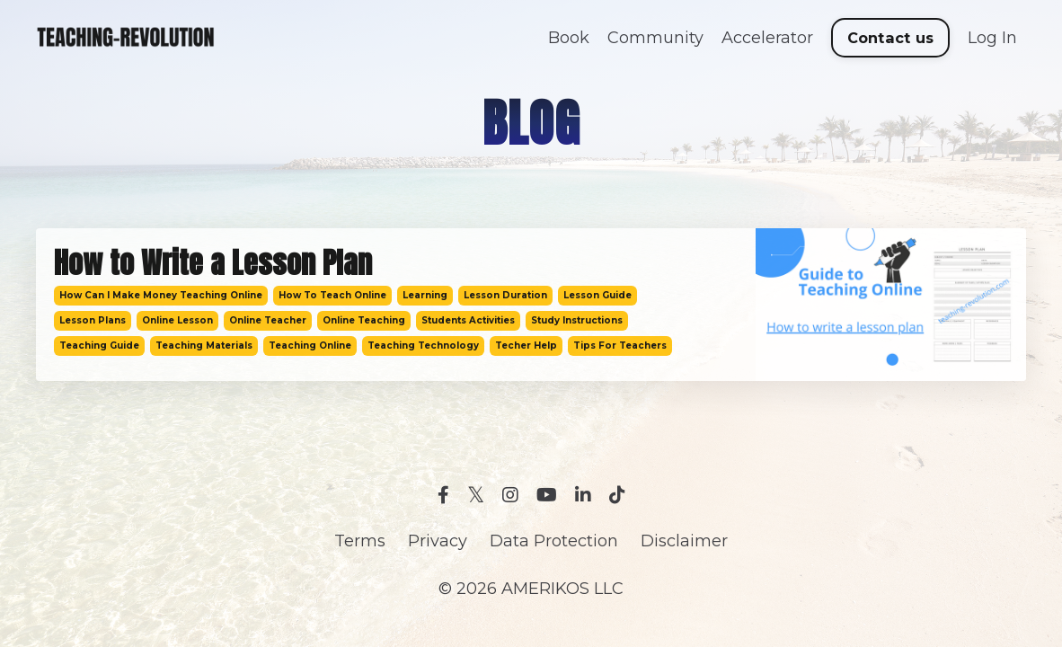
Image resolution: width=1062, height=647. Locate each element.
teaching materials (203, 345)
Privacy (437, 541)
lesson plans (92, 320)
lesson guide (597, 295)
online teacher (267, 320)
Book (568, 38)
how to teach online (332, 295)
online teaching (364, 320)
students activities (468, 320)
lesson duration (505, 295)
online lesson (177, 320)
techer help (526, 345)
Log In (992, 38)
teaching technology (423, 345)
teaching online (310, 345)
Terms (359, 541)
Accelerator (767, 38)
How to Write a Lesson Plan (213, 263)
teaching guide (99, 345)
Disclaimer (684, 541)
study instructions (577, 320)
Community (655, 38)
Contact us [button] (890, 38)
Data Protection (554, 541)
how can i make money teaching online (160, 295)
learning (425, 295)
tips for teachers (620, 345)
